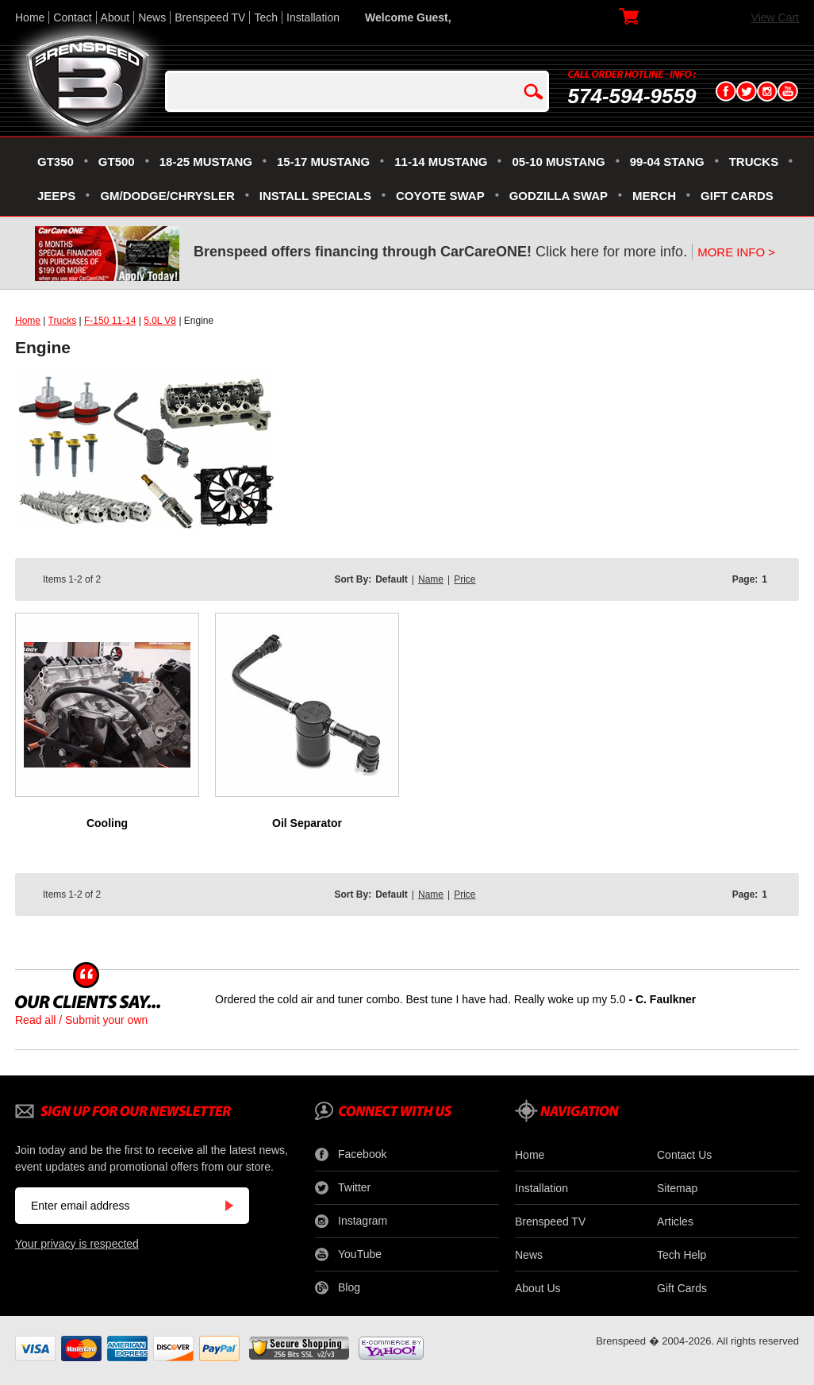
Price (464, 579)
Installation (313, 17)
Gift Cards (682, 1288)
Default (391, 579)
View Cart (775, 17)
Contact (72, 17)
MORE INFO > (736, 252)
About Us (538, 1288)
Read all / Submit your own (81, 1020)
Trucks (62, 320)
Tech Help (681, 1254)
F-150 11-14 (110, 320)
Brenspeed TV (210, 17)
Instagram (351, 1221)
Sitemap (677, 1188)
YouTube (348, 1255)
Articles (675, 1221)
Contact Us (684, 1154)
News (152, 17)
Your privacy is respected (77, 1243)
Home (29, 17)
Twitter (343, 1188)
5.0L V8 (160, 320)
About (115, 17)
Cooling (107, 823)
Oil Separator (307, 823)
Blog (337, 1288)
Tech (266, 17)
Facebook (350, 1155)
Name (430, 579)
